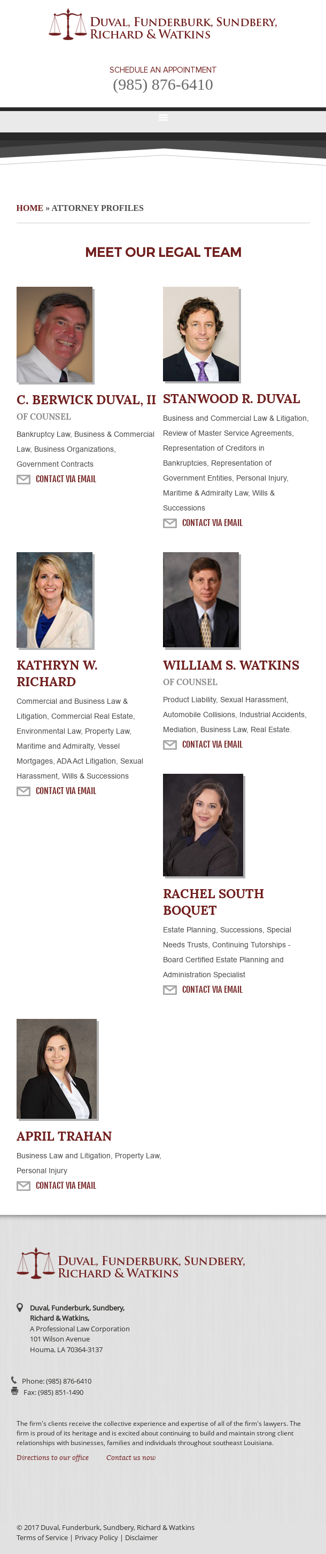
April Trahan (64, 1136)
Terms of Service (42, 1537)
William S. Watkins (231, 665)
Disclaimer (141, 1537)
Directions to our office (53, 1458)
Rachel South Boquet (213, 902)
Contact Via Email (66, 479)
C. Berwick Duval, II (86, 399)
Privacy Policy (96, 1537)
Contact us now (131, 1458)
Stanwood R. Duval (231, 398)
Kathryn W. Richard (57, 673)
